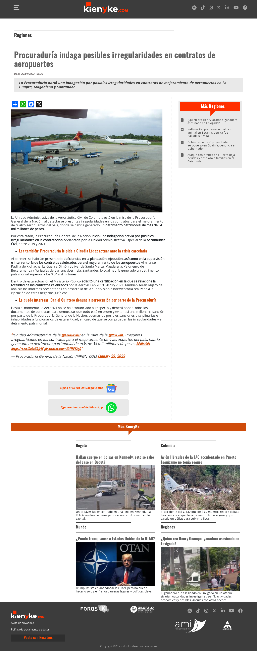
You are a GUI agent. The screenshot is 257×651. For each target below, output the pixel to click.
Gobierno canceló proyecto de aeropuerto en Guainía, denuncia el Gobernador (211, 145)
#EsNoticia (143, 344)
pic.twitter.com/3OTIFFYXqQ (62, 349)
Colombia (168, 446)
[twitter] (219, 8)
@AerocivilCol (70, 335)
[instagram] (211, 8)
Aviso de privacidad (22, 623)
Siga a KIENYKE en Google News (88, 388)
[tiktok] (203, 8)
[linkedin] (227, 8)
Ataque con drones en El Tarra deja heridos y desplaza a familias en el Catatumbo (211, 158)
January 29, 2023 (111, 356)
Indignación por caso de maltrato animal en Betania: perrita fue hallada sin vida (210, 132)
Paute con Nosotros (38, 638)
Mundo (81, 527)
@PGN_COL (115, 335)
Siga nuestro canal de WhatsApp (88, 407)
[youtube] (236, 8)
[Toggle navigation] (16, 7)
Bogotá (81, 446)
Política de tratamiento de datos (30, 629)
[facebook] (245, 8)
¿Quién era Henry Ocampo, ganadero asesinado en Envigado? (212, 121)
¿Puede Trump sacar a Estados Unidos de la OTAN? (115, 539)
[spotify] (194, 8)
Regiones (23, 35)
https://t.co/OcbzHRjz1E (27, 349)
